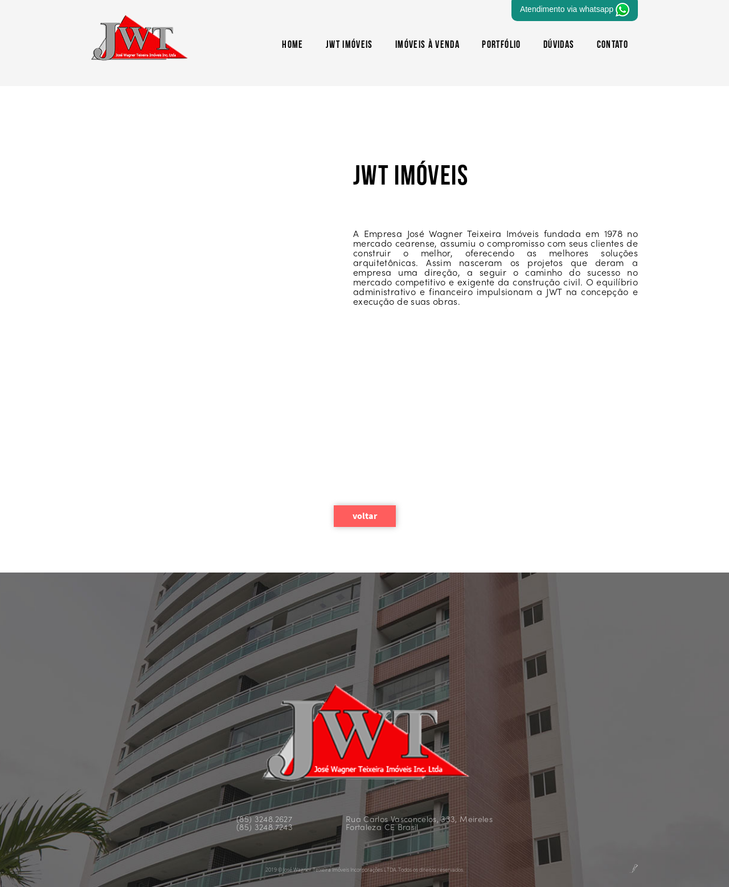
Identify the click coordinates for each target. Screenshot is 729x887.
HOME (292, 45)
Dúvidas (558, 45)
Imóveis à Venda (427, 45)
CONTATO (612, 45)
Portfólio (501, 45)
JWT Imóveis (349, 45)
